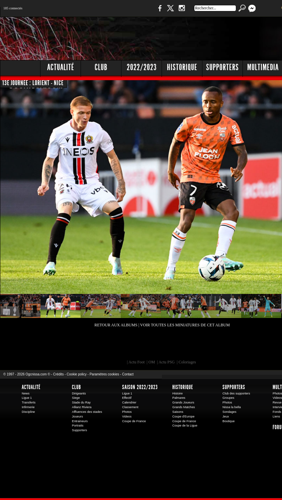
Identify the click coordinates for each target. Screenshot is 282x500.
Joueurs (77, 416)
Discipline (28, 411)
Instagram (181, 11)
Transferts (28, 402)
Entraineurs (80, 421)
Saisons (177, 411)
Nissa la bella (231, 407)
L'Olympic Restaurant (165, 348)
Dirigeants (79, 393)
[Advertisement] (181, 67)
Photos (127, 411)
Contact (127, 374)
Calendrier (129, 402)
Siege (76, 397)
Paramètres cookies (104, 374)
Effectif (126, 397)
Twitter (170, 11)
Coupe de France (134, 421)
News (25, 393)
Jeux (225, 416)
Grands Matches (183, 407)
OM (152, 362)
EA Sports (76, 348)
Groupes (228, 397)
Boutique (138, 11)
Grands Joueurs (183, 402)
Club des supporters (236, 393)
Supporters (79, 430)
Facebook (159, 11)
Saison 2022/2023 (140, 387)
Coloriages (187, 362)
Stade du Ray (81, 402)
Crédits (58, 374)
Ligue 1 (27, 397)
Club (76, 387)
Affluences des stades (87, 411)
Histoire (177, 393)
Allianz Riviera (81, 407)
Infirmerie (28, 407)
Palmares (178, 397)
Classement (130, 407)
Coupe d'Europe (183, 416)
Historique (182, 387)
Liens (276, 416)
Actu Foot (136, 362)
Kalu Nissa (255, 348)
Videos (126, 416)
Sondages (229, 411)
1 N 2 (112, 11)
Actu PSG (167, 362)
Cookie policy (76, 374)
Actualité (60, 67)
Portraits (77, 425)
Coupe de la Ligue (184, 425)
